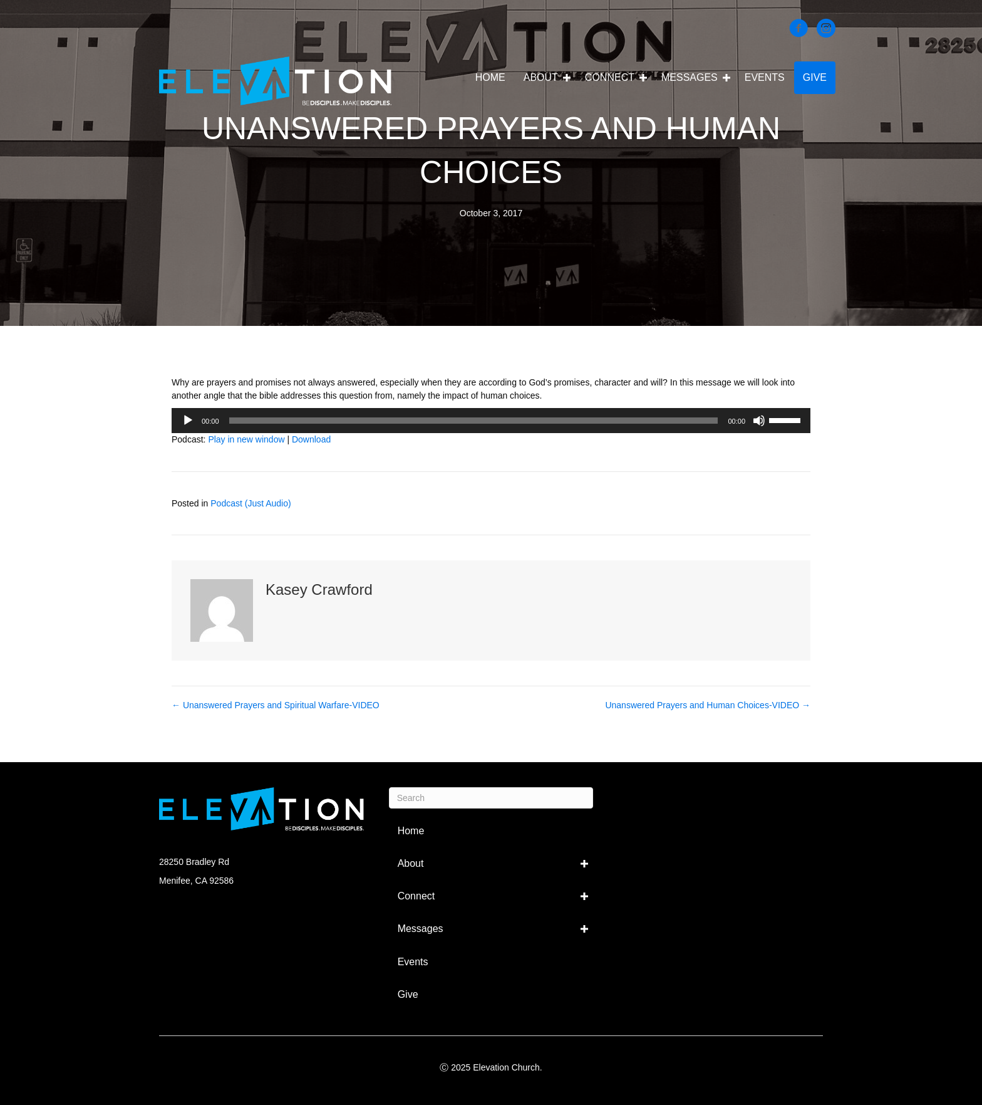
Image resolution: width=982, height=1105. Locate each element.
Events (765, 77)
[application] (491, 420)
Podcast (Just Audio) (250, 503)
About (541, 77)
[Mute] (759, 420)
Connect (609, 77)
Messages (689, 77)
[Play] (188, 420)
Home (490, 77)
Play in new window (246, 439)
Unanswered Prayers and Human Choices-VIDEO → (707, 705)
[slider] (473, 420)
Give (815, 77)
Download (311, 439)
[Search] (491, 798)
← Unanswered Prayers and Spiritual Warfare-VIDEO (276, 705)
